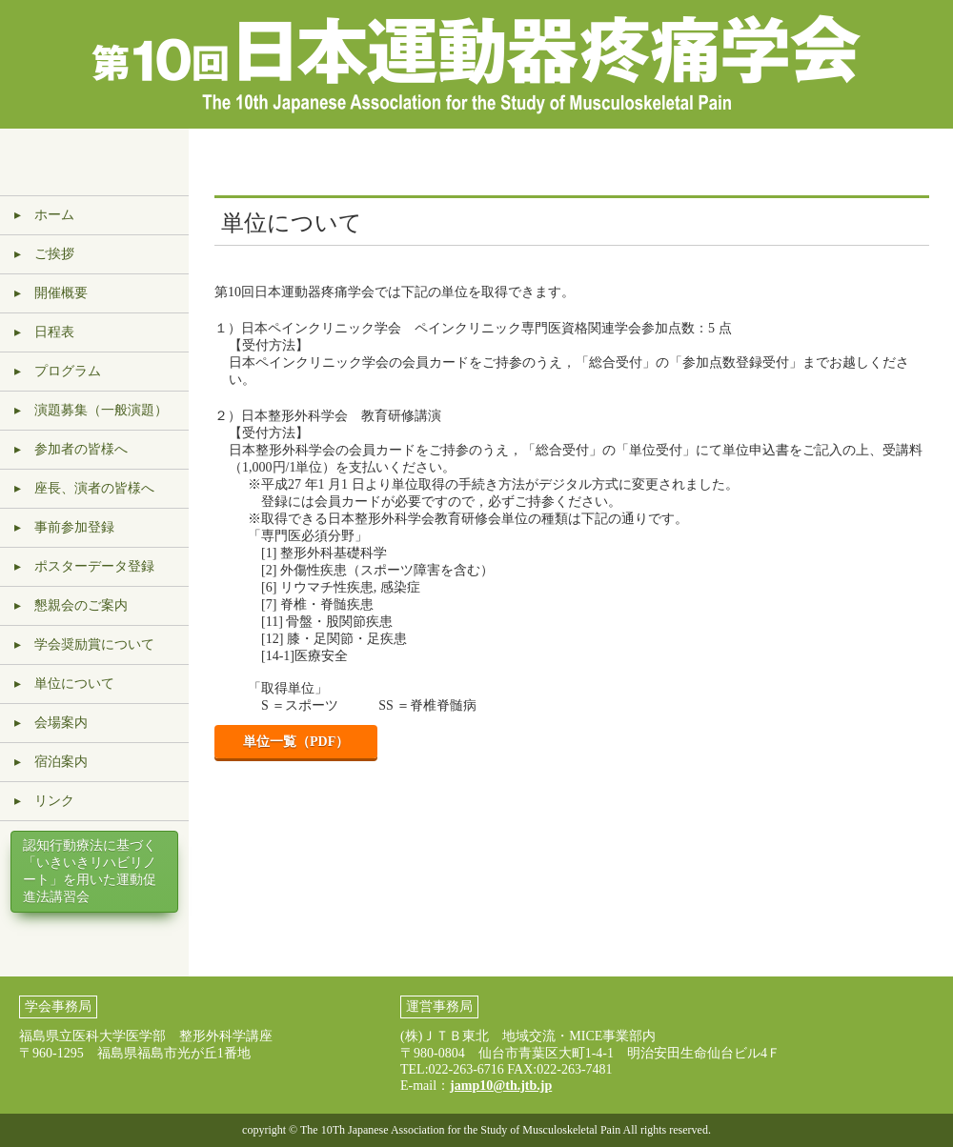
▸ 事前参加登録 (64, 527)
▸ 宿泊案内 (51, 762)
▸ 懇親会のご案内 (71, 605)
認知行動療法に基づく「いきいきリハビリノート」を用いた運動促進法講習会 (89, 871)
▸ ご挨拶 (44, 254)
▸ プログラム (57, 371)
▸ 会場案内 (51, 722)
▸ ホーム (44, 215)
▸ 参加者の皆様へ (71, 449)
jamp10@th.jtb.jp (501, 1085)
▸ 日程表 (44, 332)
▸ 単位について (64, 683)
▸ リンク (44, 801)
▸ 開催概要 (51, 293)
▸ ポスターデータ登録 (84, 566)
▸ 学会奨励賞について (84, 644)
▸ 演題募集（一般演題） (91, 410)
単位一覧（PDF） (296, 741)
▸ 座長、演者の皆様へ (84, 488)
